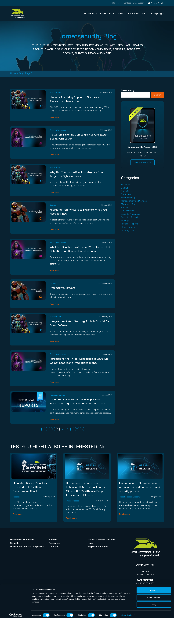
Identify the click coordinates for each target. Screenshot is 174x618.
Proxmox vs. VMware (62, 287)
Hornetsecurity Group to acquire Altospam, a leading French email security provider (140, 487)
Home (13, 73)
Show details (126, 613)
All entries (125, 184)
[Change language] (116, 3)
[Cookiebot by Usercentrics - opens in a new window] (15, 613)
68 (77, 429)
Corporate (126, 194)
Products (90, 13)
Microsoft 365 (55, 92)
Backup (53, 205)
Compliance (126, 191)
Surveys (125, 220)
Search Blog (127, 90)
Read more (17, 514)
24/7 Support (139, 3)
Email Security (128, 197)
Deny (154, 603)
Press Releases (128, 210)
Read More (54, 117)
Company (157, 13)
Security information (130, 217)
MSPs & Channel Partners (133, 13)
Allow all (154, 588)
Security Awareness (58, 130)
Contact (127, 3)
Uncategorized (128, 230)
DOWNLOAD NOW (142, 162)
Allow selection (153, 596)
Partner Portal (157, 3)
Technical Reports (57, 395)
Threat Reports (128, 227)
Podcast (125, 207)
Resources (107, 13)
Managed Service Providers (134, 200)
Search (157, 94)
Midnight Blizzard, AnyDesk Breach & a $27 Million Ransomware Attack (30, 487)
